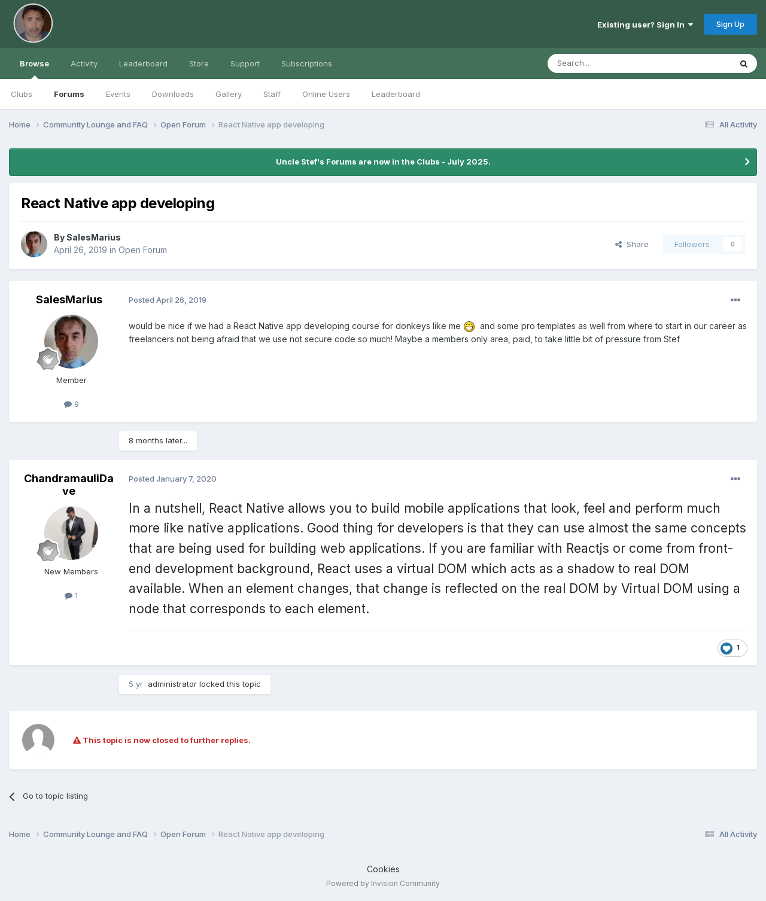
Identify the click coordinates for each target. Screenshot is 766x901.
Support (245, 63)
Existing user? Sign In (645, 24)
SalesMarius (93, 237)
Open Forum (142, 250)
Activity (84, 63)
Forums (69, 94)
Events (118, 94)
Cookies (383, 869)
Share (632, 244)
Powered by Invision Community (383, 883)
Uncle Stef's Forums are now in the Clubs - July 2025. (383, 161)
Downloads (173, 94)
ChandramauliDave (69, 485)
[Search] (609, 63)
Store (199, 63)
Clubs (21, 94)
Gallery (228, 94)
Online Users (326, 94)
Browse (34, 69)
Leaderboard (396, 94)
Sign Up (730, 24)
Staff (272, 94)
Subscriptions (306, 63)
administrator (172, 684)
